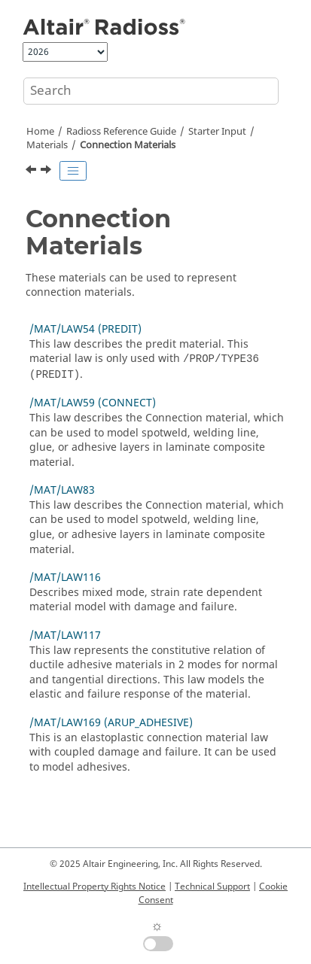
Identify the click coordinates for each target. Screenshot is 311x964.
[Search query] (151, 91)
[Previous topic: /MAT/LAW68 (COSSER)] (32, 172)
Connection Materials (127, 145)
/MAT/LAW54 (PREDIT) (85, 329)
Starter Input (217, 131)
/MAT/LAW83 (62, 490)
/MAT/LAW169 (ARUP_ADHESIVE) (111, 723)
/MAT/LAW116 (65, 577)
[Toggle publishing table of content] (73, 171)
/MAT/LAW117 (65, 635)
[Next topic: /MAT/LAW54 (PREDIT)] (47, 172)
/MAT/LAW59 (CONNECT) (92, 403)
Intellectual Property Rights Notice (94, 886)
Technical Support (212, 886)
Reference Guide (121, 131)
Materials (47, 145)
